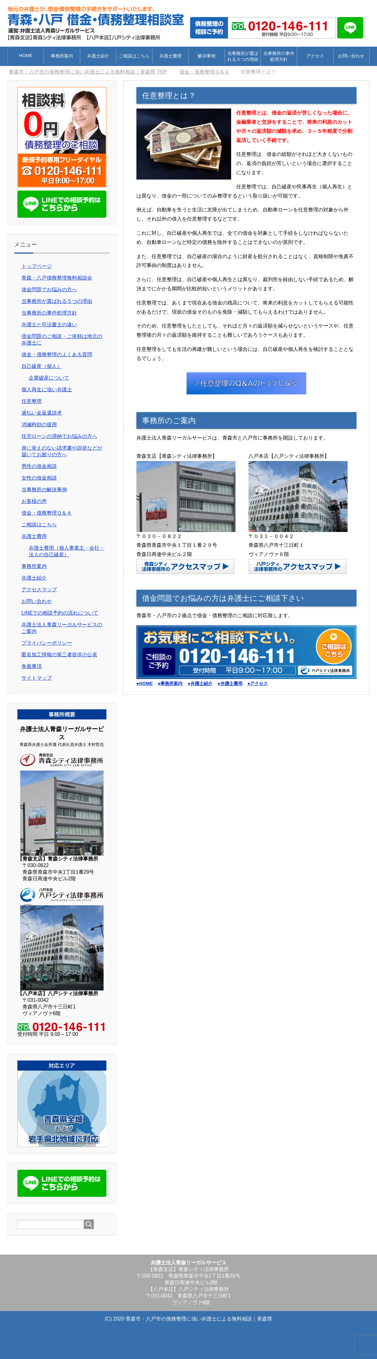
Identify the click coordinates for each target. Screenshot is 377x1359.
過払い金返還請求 (41, 413)
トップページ (36, 266)
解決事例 (206, 55)
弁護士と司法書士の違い (49, 324)
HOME (26, 55)
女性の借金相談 (39, 478)
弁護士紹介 (98, 55)
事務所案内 (62, 55)
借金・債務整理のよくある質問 (56, 354)
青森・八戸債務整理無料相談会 (56, 278)
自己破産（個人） (41, 366)
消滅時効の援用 (39, 424)
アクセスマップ (39, 589)
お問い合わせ (351, 55)
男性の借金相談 (39, 466)
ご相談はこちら (134, 55)
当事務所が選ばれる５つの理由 (242, 56)
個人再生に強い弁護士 (46, 389)
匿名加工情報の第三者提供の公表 (59, 654)
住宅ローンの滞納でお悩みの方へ (59, 436)
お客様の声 (34, 501)
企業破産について (49, 378)
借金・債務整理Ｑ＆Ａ (46, 513)
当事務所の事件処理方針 (278, 56)
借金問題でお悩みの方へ (49, 289)
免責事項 (31, 666)
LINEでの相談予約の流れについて (60, 613)
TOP (88, 71)
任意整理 (31, 401)
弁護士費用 (170, 55)
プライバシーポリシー (46, 643)
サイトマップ (36, 678)
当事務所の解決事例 (44, 489)
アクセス (315, 55)
